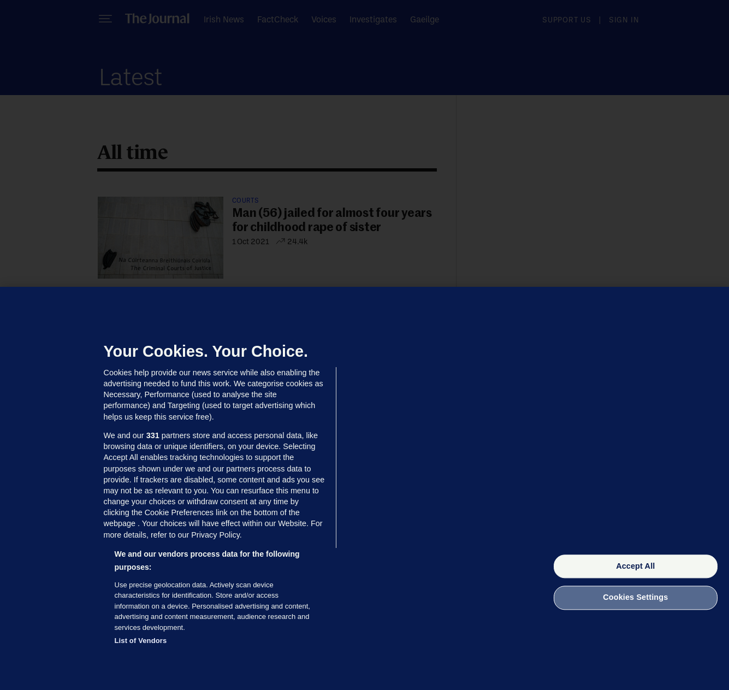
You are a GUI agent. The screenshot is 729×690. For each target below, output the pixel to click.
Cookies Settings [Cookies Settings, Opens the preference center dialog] (635, 597)
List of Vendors (141, 640)
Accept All (635, 566)
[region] (364, 488)
